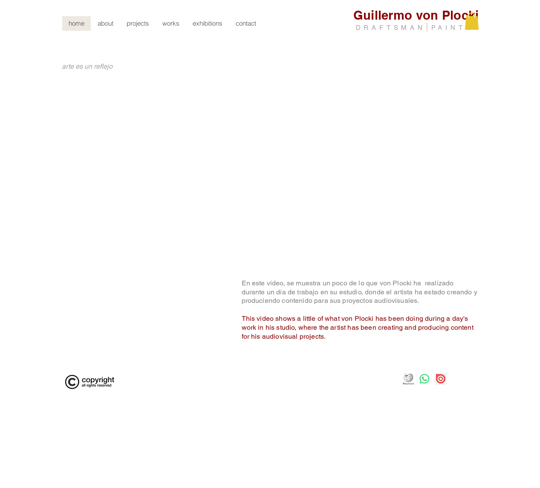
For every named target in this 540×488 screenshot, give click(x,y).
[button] (171, 23)
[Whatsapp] (424, 379)
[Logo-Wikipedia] (408, 379)
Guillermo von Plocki (416, 15)
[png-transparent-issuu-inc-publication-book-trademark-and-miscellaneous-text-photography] (441, 379)
